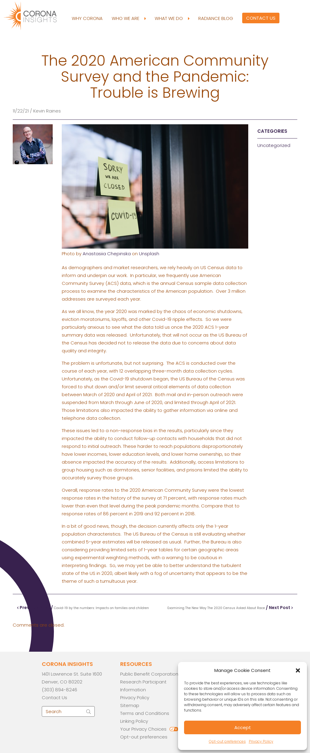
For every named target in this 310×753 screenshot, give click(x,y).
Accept (242, 727)
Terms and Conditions (144, 713)
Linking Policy (134, 721)
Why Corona (87, 18)
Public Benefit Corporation (149, 674)
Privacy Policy (261, 741)
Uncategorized (273, 145)
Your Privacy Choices (143, 729)
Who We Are (129, 18)
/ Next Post (230, 608)
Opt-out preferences (227, 741)
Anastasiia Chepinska (107, 253)
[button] (298, 670)
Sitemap (129, 705)
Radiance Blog (215, 18)
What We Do (172, 18)
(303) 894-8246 (59, 689)
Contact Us (260, 18)
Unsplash (149, 253)
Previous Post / (83, 608)
